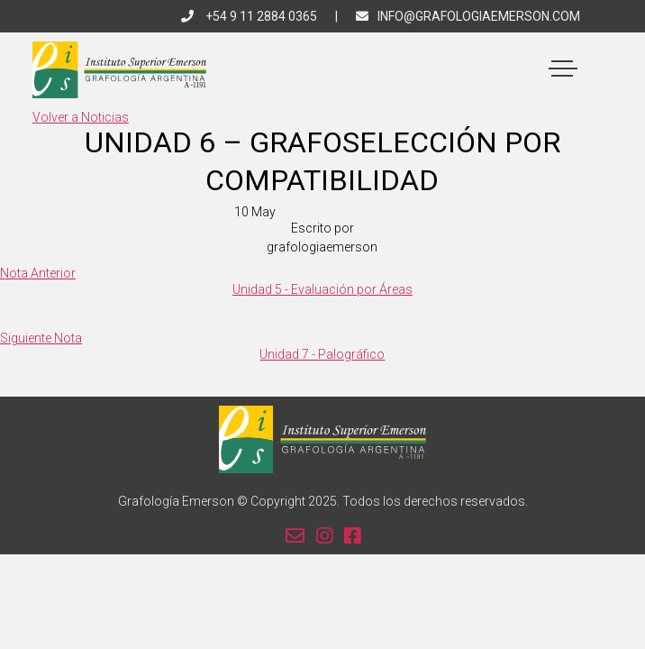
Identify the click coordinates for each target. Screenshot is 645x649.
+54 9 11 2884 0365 (249, 16)
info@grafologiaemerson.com (468, 16)
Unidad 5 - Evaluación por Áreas (322, 289)
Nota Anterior (38, 273)
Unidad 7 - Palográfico (322, 354)
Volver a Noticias (80, 117)
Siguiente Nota (41, 338)
